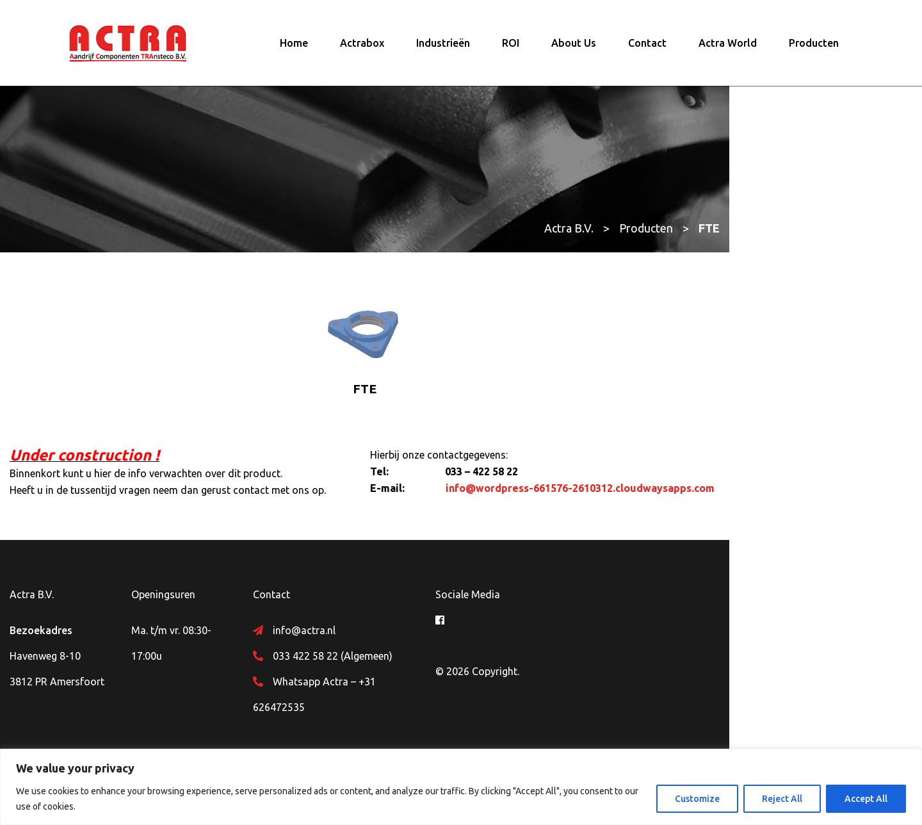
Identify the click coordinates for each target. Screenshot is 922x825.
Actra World (728, 48)
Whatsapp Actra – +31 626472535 (435, 691)
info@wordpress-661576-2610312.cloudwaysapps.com (676, 497)
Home (294, 48)
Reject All (782, 799)
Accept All (866, 799)
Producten (814, 48)
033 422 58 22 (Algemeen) (416, 665)
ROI (510, 48)
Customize (697, 799)
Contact (647, 48)
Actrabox (362, 48)
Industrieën (443, 48)
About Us (573, 48)
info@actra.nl (387, 640)
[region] (461, 787)
